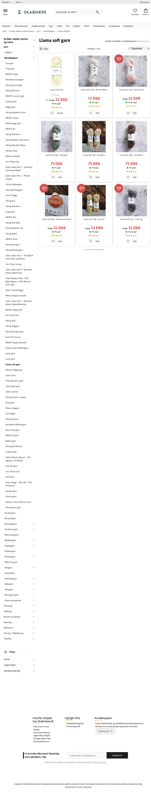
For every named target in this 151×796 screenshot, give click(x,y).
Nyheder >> (6, 2)
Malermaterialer (21, 26)
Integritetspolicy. (98, 762)
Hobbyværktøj (99, 26)
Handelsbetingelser (75, 723)
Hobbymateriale (38, 26)
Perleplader (128, 26)
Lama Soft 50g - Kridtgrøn (56, 155)
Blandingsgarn (143, 41)
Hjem (4, 31)
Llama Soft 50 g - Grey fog (131, 219)
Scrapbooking (114, 26)
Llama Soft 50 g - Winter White (94, 90)
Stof (67, 26)
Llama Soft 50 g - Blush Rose (131, 90)
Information (144, 2)
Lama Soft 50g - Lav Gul (94, 219)
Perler (86, 26)
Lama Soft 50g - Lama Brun (131, 155)
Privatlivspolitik (73, 726)
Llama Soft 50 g (56, 90)
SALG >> (19, 2)
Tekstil (59, 26)
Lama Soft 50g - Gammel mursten (56, 219)
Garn (51, 26)
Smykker (76, 26)
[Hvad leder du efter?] (78, 12)
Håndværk (6, 26)
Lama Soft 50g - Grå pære (94, 155)
